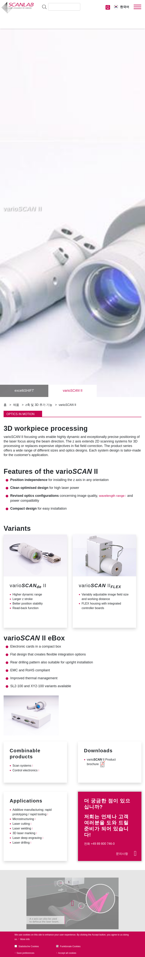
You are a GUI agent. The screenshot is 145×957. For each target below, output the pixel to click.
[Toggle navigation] (137, 7)
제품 (16, 404)
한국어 (124, 6)
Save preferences (25, 953)
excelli (24, 390)
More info (25, 939)
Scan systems (21, 765)
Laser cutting (21, 823)
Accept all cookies (67, 953)
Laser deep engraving (27, 837)
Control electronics (25, 770)
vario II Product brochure (101, 762)
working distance (98, 599)
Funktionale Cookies (70, 946)
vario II (72, 390)
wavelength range (112, 496)
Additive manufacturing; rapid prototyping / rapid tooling (32, 812)
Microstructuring (23, 819)
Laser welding (21, 828)
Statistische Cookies (29, 946)
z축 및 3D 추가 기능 (38, 404)
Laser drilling (21, 842)
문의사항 (122, 853)
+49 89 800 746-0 (103, 843)
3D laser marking (23, 833)
